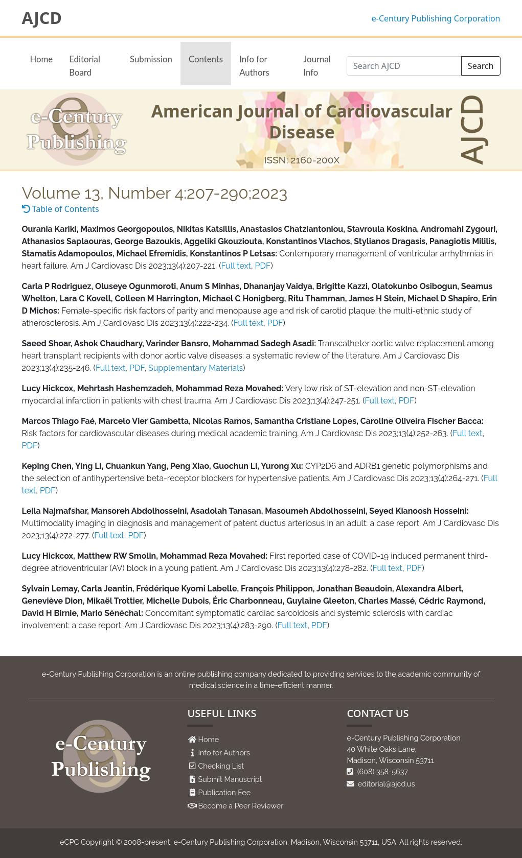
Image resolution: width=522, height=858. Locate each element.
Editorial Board (84, 65)
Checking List (221, 765)
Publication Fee (224, 792)
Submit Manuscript (230, 779)
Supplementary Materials (195, 368)
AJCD (42, 18)
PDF (263, 266)
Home (41, 59)
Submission (151, 59)
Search (481, 66)
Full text (236, 266)
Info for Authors (254, 65)
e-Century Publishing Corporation (436, 18)
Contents (206, 59)
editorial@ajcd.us (381, 783)
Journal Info (316, 65)
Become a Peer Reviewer (240, 805)
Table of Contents (60, 208)
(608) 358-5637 (377, 771)
